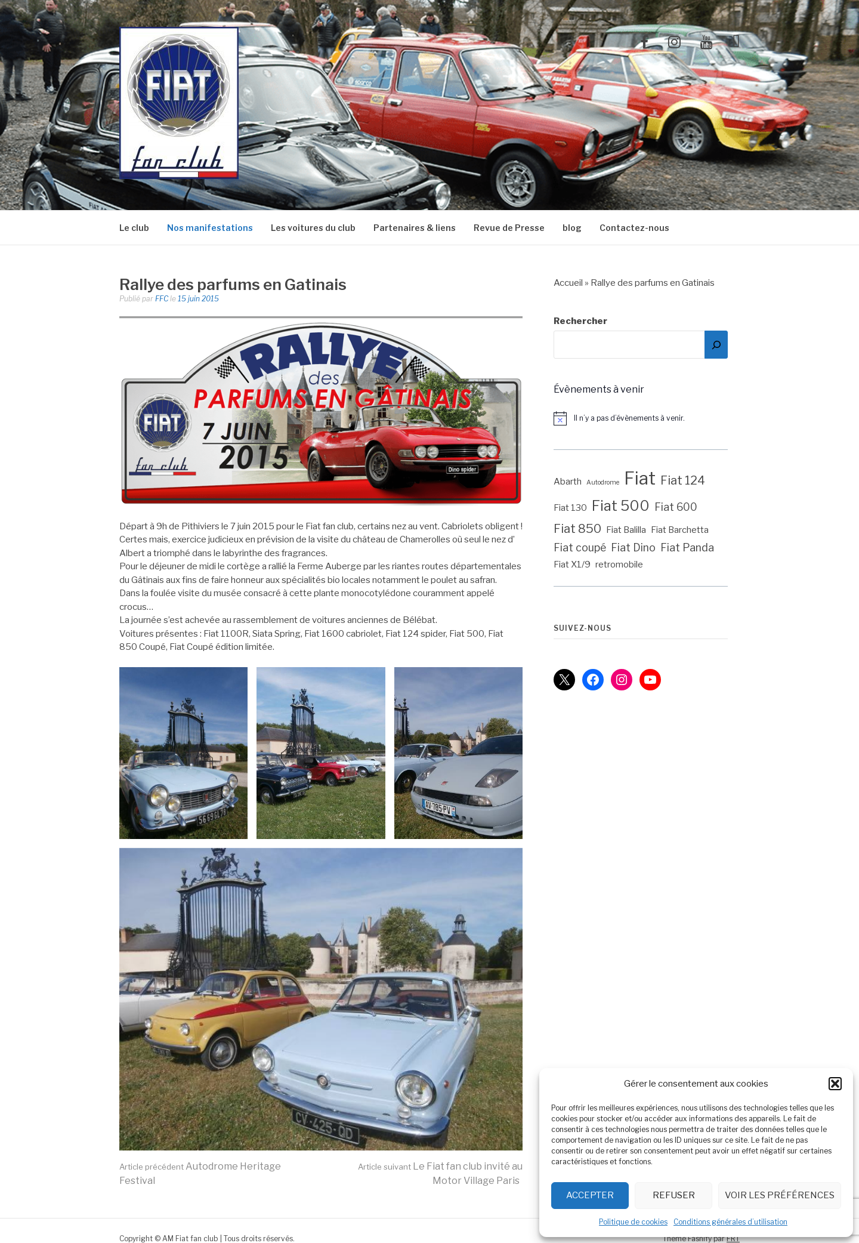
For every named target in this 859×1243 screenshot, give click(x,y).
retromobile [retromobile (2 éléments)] (619, 564)
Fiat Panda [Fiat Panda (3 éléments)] (687, 547)
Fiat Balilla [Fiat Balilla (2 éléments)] (626, 530)
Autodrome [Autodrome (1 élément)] (602, 482)
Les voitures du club (313, 228)
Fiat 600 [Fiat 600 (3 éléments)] (675, 507)
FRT (733, 1238)
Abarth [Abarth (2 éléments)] (568, 481)
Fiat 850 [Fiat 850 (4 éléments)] (577, 529)
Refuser (674, 1195)
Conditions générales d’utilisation (730, 1221)
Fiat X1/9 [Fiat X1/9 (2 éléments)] (572, 564)
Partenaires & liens (414, 228)
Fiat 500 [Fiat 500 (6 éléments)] (621, 505)
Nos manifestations (210, 228)
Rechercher (580, 321)
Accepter (590, 1195)
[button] (835, 1084)
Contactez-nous (634, 228)
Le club (134, 228)
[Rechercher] (716, 345)
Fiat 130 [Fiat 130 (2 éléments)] (570, 507)
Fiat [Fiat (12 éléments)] (640, 478)
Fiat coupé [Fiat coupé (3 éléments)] (580, 547)
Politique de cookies (633, 1221)
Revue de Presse (509, 228)
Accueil (568, 282)
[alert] (647, 418)
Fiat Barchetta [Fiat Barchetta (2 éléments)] (680, 530)
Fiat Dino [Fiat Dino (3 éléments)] (633, 547)
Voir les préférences (780, 1195)
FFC (161, 298)
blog (572, 228)
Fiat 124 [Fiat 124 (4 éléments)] (682, 480)
